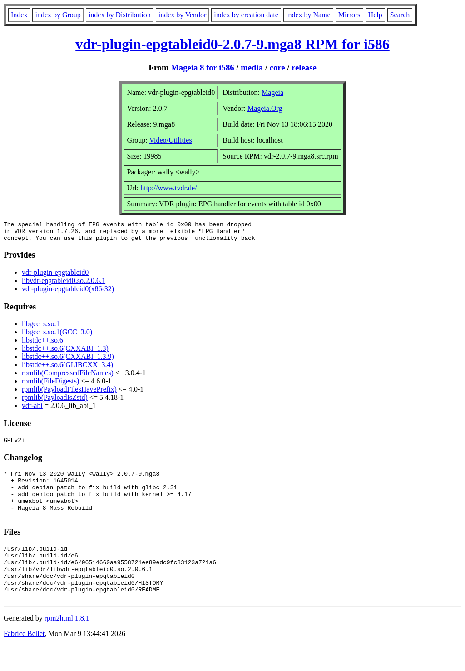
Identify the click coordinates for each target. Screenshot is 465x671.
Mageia (272, 92)
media (252, 67)
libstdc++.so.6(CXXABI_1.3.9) (68, 360)
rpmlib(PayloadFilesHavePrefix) (69, 393)
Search (400, 15)
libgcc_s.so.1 (41, 328)
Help (375, 15)
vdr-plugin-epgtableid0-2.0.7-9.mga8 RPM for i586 (232, 44)
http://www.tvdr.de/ (168, 188)
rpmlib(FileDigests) (50, 385)
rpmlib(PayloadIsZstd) (55, 401)
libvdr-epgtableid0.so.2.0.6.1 (63, 284)
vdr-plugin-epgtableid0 (55, 276)
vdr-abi (32, 409)
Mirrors (349, 15)
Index (19, 15)
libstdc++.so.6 (42, 344)
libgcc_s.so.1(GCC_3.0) (57, 336)
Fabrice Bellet (24, 659)
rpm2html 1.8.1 (67, 644)
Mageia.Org (264, 108)
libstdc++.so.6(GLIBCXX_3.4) (67, 369)
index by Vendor (182, 15)
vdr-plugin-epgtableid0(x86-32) (68, 293)
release (304, 67)
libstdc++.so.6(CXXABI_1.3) (65, 352)
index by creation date (246, 15)
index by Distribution (120, 15)
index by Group (57, 15)
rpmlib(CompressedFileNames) (68, 377)
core (277, 67)
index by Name (308, 15)
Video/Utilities (170, 140)
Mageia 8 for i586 (202, 67)
